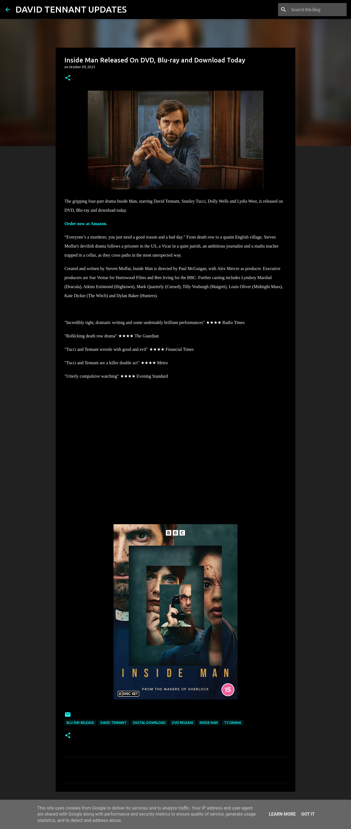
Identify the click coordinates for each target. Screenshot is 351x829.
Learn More (282, 814)
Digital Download (149, 722)
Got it (308, 814)
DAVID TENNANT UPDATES (71, 9)
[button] (67, 78)
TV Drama (232, 722)
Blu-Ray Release (80, 722)
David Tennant (113, 722)
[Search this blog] (318, 9)
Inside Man (209, 722)
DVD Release (182, 722)
